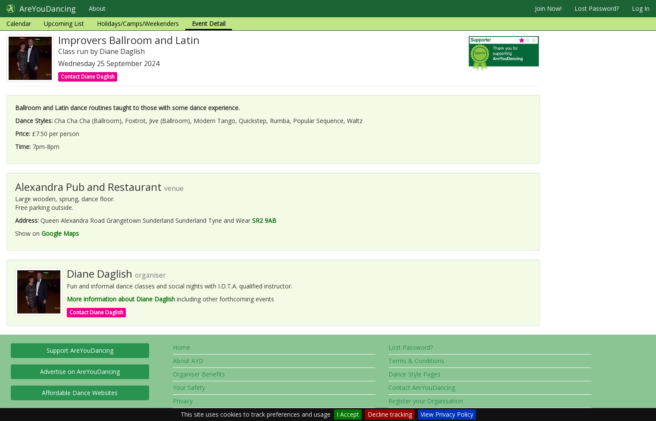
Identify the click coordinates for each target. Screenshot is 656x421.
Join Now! (548, 8)
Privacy (183, 401)
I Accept (348, 414)
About (97, 8)
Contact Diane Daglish (88, 76)
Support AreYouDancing (80, 350)
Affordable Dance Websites (80, 393)
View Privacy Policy (447, 414)
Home (181, 347)
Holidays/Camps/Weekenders (138, 23)
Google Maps (60, 233)
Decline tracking (390, 414)
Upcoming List (64, 23)
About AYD (188, 361)
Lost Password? (597, 8)
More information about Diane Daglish (121, 299)
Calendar (18, 23)
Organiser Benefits (199, 374)
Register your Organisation (425, 401)
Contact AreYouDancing (421, 387)
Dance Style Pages (414, 374)
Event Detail (208, 23)
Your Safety (189, 387)
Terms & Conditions (416, 361)
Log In (641, 8)
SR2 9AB (264, 220)
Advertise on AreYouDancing (80, 371)
